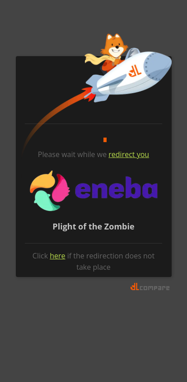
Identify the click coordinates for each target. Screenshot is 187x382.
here (57, 256)
